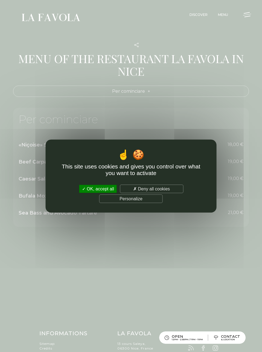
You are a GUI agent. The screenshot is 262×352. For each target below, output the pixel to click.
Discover (199, 15)
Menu (223, 15)
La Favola (51, 18)
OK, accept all (98, 188)
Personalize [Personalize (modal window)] (131, 198)
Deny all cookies (151, 188)
